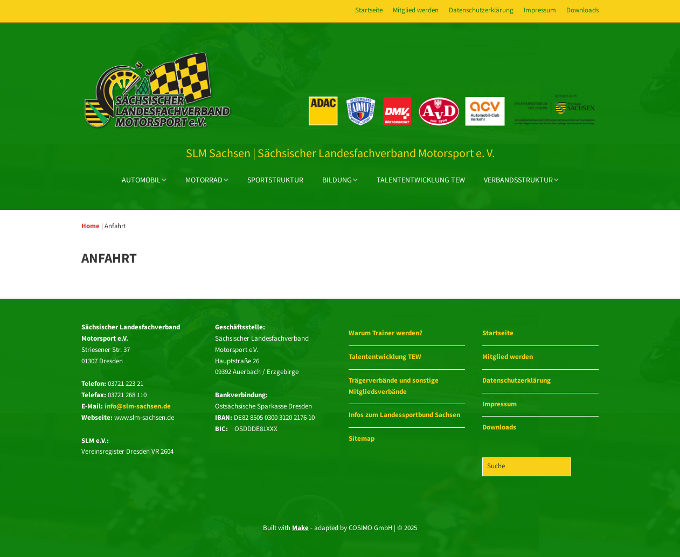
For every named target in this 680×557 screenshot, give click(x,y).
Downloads (582, 10)
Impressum (540, 10)
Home (90, 226)
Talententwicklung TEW (421, 180)
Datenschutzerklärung (481, 10)
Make (300, 528)
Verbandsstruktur (518, 180)
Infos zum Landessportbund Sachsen (404, 415)
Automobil (141, 180)
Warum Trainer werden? (385, 333)
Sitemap (361, 438)
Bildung (337, 180)
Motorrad (204, 180)
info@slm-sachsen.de (138, 406)
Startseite (369, 10)
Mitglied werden (416, 10)
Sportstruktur (275, 180)
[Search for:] (526, 466)
